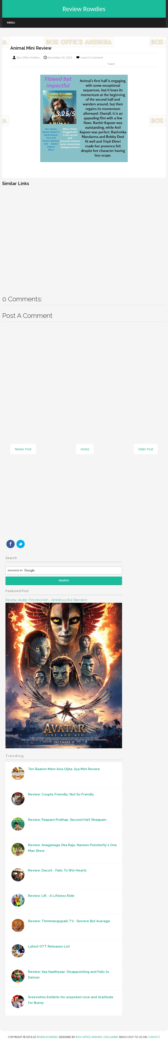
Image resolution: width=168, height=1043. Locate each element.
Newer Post (23, 449)
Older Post (145, 449)
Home (84, 449)
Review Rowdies (84, 9)
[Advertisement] (84, 237)
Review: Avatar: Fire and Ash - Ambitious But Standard (46, 600)
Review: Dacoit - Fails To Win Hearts (57, 870)
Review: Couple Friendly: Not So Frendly (61, 794)
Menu (11, 22)
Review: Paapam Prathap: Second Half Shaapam (67, 820)
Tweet (111, 64)
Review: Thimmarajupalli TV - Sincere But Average (69, 921)
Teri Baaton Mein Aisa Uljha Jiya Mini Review (64, 769)
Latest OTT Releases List (49, 946)
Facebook (10, 544)
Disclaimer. (111, 1037)
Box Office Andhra (89, 1037)
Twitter (20, 544)
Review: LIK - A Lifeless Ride (51, 896)
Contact (154, 1037)
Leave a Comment (91, 57)
